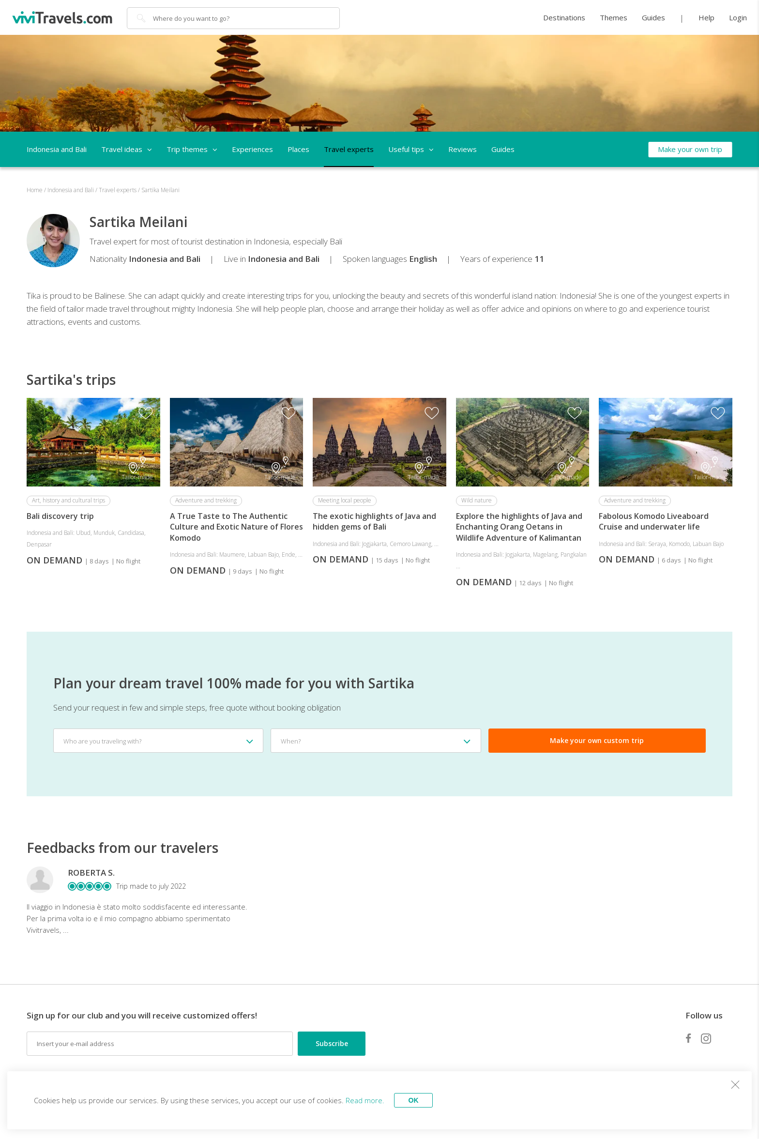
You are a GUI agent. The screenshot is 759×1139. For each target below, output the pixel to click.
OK (414, 1100)
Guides (653, 17)
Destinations (564, 17)
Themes (613, 17)
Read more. (365, 1100)
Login (738, 17)
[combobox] (158, 741)
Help (706, 17)
